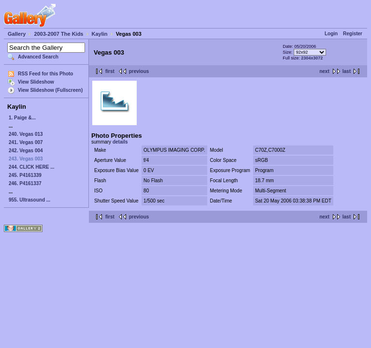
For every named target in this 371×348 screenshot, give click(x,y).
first (109, 71)
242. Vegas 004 (26, 150)
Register (352, 33)
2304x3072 (312, 58)
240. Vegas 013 (26, 134)
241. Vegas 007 (26, 142)
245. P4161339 (25, 175)
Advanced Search (38, 56)
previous (139, 71)
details (120, 142)
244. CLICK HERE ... (31, 167)
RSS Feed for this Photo (45, 73)
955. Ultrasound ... (29, 200)
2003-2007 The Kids (58, 34)
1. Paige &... (22, 117)
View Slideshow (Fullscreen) (50, 90)
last (346, 71)
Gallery (17, 34)
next (324, 71)
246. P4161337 (25, 183)
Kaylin (100, 34)
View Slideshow (36, 82)
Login (331, 33)
